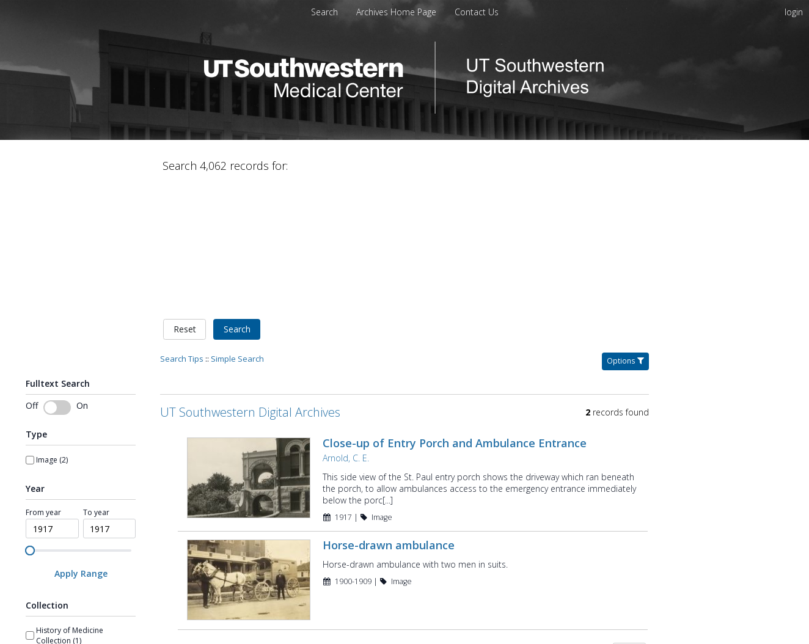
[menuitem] (397, 12)
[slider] (30, 422)
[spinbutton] (52, 401)
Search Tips (181, 230)
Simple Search (237, 230)
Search (237, 201)
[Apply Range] (81, 445)
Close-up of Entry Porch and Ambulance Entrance (455, 314)
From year (43, 384)
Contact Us (477, 12)
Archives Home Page (397, 12)
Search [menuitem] (324, 12)
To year (96, 384)
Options (625, 232)
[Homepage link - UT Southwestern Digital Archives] (404, 110)
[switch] (57, 279)
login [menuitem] (794, 12)
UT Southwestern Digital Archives (250, 284)
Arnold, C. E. (346, 329)
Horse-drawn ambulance (389, 417)
